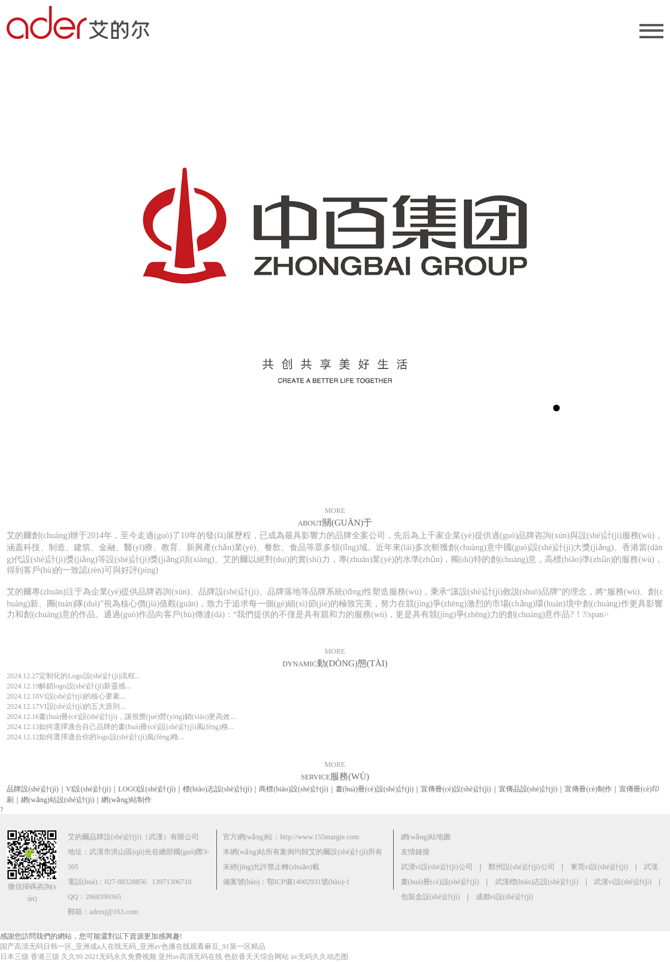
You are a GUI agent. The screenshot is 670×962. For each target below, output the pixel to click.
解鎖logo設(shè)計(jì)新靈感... (69, 686)
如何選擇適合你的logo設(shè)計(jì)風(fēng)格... (95, 737)
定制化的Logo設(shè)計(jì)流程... (73, 676)
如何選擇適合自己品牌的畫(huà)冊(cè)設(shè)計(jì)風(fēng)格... (120, 727)
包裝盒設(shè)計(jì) (430, 897)
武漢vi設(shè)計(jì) (622, 882)
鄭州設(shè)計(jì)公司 (521, 867)
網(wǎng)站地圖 (426, 837)
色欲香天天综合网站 (256, 956)
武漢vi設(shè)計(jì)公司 (437, 867)
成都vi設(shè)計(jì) (504, 897)
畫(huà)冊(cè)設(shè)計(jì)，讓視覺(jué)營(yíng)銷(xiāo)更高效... (121, 716)
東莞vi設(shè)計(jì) (599, 867)
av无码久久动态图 (319, 956)
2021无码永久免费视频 (120, 956)
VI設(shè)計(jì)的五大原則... (66, 706)
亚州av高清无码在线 (190, 956)
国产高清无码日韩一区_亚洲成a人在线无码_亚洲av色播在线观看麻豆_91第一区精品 (132, 946)
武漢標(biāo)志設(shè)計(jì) (536, 882)
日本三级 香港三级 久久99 (41, 956)
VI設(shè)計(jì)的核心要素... (66, 696)
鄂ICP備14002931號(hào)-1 (308, 882)
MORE (335, 510)
